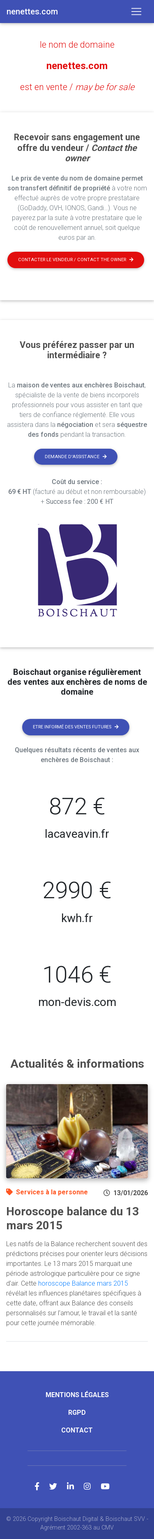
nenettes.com (77, 66)
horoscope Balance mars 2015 (83, 1283)
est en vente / (77, 87)
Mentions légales (77, 1395)
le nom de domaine (77, 44)
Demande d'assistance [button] (76, 456)
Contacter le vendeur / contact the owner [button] (75, 259)
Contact (77, 1430)
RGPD (77, 1412)
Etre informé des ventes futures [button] (76, 727)
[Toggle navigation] (136, 11)
